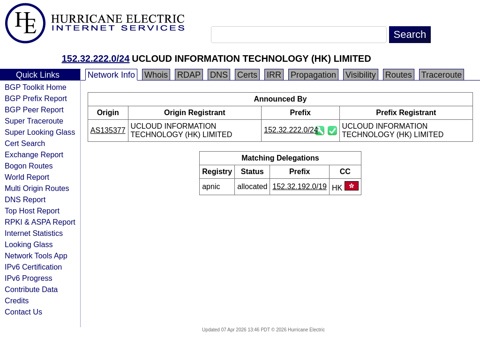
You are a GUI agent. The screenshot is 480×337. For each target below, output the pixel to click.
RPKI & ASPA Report (40, 222)
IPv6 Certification (33, 267)
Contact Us (23, 312)
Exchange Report (34, 154)
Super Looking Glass (40, 132)
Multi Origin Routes (37, 188)
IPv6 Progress (28, 278)
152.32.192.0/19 (299, 186)
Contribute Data (31, 289)
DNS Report (25, 199)
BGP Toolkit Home (36, 87)
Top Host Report (32, 210)
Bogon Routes (29, 165)
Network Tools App (36, 255)
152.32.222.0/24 (96, 58)
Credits (17, 300)
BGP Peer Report (34, 109)
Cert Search (25, 143)
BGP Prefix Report (36, 98)
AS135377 (108, 130)
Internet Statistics (34, 233)
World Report (27, 177)
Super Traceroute (34, 121)
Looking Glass (29, 244)
